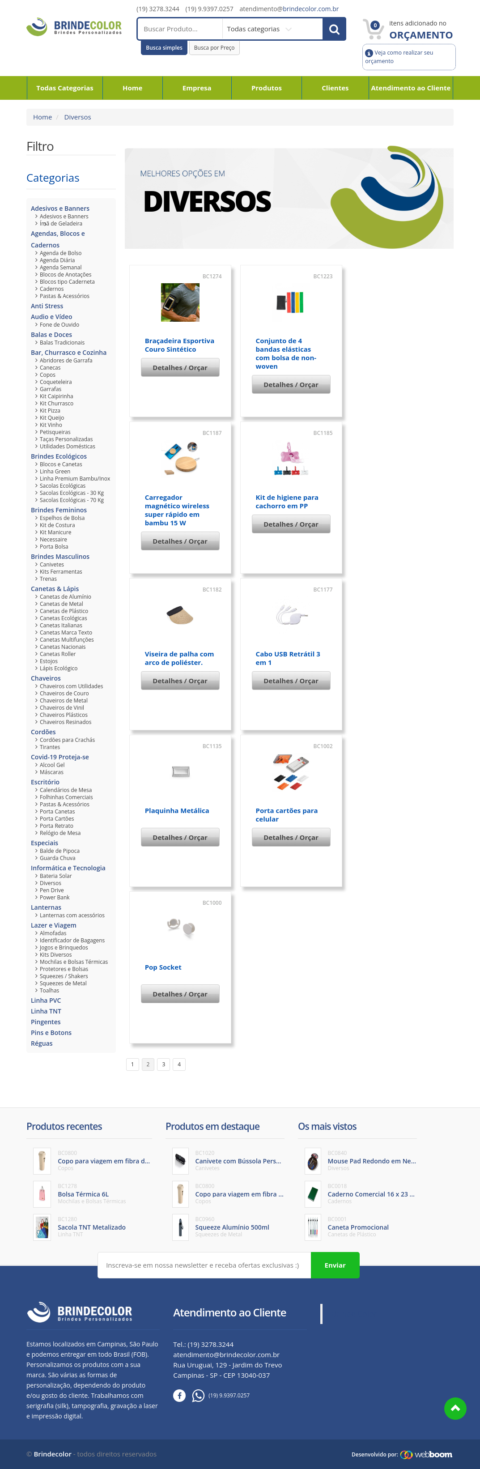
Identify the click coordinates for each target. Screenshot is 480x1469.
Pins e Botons (51, 1032)
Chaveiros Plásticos (64, 715)
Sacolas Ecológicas (62, 486)
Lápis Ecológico (59, 668)
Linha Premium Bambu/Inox (75, 478)
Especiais (44, 843)
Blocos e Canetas (61, 464)
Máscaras (52, 772)
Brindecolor (52, 1453)
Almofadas (53, 933)
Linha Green (55, 471)
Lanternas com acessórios (72, 915)
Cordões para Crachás (67, 740)
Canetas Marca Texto (66, 632)
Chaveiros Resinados (66, 722)
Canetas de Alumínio (65, 596)
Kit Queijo (52, 418)
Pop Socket (163, 966)
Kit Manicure (55, 532)
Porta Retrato (56, 826)
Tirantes (50, 747)
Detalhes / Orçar (180, 367)
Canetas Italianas (61, 625)
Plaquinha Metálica (177, 810)
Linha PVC (46, 1000)
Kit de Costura (57, 525)
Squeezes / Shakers (64, 976)
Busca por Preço (214, 47)
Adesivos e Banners (60, 208)
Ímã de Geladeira (61, 223)
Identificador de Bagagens (72, 940)
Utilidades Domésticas (67, 446)
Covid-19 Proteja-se (60, 757)
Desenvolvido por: (375, 1454)
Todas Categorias (64, 87)
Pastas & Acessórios (64, 296)
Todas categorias (254, 28)
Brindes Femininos (59, 510)
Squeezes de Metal (63, 983)
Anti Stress (47, 306)
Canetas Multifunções (67, 639)
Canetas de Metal (61, 604)
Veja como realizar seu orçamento (399, 56)
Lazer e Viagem (53, 925)
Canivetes (52, 564)
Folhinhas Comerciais (66, 797)
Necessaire (53, 539)
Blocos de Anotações (66, 274)
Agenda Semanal (60, 267)
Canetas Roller (58, 654)
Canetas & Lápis (55, 588)
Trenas (48, 579)
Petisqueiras (55, 432)
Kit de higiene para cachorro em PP (287, 501)
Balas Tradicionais (62, 342)
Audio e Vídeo (51, 316)
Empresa (197, 87)
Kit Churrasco (56, 403)
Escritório (45, 782)
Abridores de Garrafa (66, 360)
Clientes (335, 87)
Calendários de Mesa (66, 790)
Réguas (42, 1043)
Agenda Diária (57, 260)
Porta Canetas (57, 811)
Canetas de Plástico (64, 611)
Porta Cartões (57, 818)
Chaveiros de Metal (64, 700)
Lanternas (46, 907)
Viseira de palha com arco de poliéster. (179, 658)
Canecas (50, 367)
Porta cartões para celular (287, 814)
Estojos (49, 661)
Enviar (335, 1264)
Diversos (77, 116)
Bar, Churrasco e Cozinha (68, 352)
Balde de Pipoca (60, 851)
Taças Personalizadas (66, 439)
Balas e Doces (51, 334)
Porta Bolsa (54, 546)
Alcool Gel (52, 765)
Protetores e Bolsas (64, 969)
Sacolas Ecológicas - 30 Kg (72, 493)
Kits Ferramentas (61, 571)
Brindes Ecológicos (59, 456)
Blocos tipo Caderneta (67, 281)
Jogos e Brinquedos (64, 947)
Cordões (43, 732)
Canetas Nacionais (63, 647)
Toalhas (49, 990)
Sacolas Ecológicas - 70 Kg (72, 500)
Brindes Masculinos (60, 556)
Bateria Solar (56, 876)
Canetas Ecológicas (63, 618)
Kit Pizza (50, 410)
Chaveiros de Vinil (62, 707)
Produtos (266, 87)
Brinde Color (354, 1313)
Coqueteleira (56, 382)
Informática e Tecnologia (68, 868)
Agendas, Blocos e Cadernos (58, 239)
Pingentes (46, 1022)
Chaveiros (46, 678)
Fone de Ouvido (59, 324)
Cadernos (52, 289)
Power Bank (55, 897)
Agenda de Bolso (60, 253)
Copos (47, 375)
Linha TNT (46, 1011)
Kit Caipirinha (56, 396)
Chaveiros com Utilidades (71, 686)
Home (132, 87)
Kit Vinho (51, 425)
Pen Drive (52, 890)
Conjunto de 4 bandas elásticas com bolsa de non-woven (286, 353)
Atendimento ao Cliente (410, 87)
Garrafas (50, 389)
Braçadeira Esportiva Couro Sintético (180, 344)
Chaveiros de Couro (64, 693)
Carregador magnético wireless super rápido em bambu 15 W (177, 510)
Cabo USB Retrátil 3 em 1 (288, 658)
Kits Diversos (56, 954)
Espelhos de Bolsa (62, 518)
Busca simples (164, 47)
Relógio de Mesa (60, 833)
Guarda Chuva (58, 858)
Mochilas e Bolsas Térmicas (74, 962)
